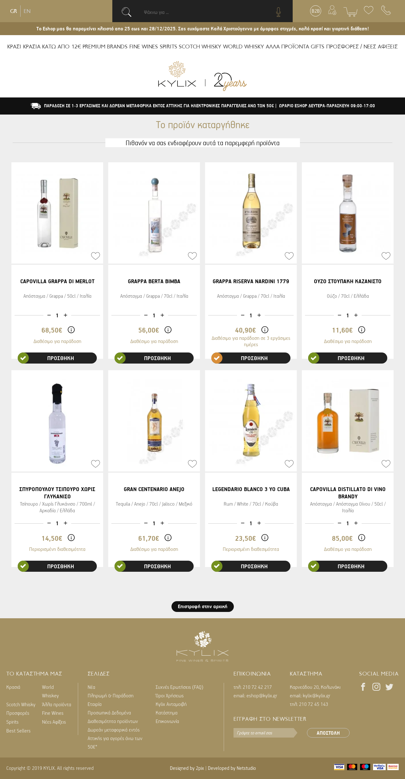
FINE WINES (143, 46)
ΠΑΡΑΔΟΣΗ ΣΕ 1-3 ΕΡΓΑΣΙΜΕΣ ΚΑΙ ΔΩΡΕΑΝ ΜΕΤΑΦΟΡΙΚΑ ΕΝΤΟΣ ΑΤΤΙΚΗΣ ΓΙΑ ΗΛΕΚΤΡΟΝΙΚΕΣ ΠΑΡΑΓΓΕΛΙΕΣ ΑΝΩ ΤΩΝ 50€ (159, 106)
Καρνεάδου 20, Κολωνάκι (315, 687)
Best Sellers (18, 730)
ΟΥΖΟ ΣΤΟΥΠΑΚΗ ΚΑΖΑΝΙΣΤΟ (348, 281)
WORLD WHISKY (243, 46)
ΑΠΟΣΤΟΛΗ (328, 733)
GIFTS (317, 46)
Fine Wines (53, 713)
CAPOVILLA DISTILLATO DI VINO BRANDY (348, 492)
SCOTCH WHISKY (200, 46)
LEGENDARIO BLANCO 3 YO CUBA (251, 489)
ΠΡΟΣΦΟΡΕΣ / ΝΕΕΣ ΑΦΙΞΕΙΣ (362, 46)
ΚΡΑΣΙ (14, 46)
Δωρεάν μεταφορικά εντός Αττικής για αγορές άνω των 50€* (115, 738)
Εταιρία (95, 704)
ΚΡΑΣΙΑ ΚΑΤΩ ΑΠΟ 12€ (52, 46)
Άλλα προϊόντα (56, 704)
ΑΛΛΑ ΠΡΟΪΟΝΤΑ (287, 46)
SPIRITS (168, 46)
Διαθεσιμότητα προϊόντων (113, 721)
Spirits (12, 722)
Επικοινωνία (167, 721)
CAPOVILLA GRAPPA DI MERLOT (57, 281)
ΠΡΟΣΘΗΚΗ (46, 358)
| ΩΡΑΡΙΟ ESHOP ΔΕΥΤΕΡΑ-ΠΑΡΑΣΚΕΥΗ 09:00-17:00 (325, 106)
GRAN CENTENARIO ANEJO (154, 489)
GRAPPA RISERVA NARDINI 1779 (251, 281)
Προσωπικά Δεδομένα (109, 712)
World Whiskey (50, 691)
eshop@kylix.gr (261, 695)
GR (13, 11)
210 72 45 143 (313, 704)
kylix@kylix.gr (316, 695)
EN (27, 11)
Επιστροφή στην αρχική (202, 606)
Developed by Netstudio (232, 768)
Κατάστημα (167, 712)
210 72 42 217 (257, 687)
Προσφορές (17, 713)
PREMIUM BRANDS (105, 46)
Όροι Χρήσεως (170, 695)
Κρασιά (13, 687)
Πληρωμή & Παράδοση (111, 695)
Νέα (91, 687)
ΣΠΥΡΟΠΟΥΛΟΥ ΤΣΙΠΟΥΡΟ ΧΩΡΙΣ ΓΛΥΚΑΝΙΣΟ (57, 492)
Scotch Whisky (20, 704)
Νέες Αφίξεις (54, 722)
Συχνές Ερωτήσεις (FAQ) (179, 687)
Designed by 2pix (187, 768)
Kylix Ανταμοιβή (171, 704)
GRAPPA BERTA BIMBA (154, 281)
